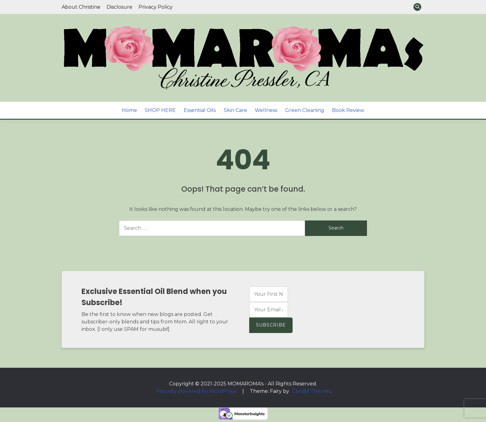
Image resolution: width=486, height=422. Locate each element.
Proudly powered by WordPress (197, 391)
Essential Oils (200, 110)
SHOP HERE (160, 110)
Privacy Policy (156, 7)
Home (129, 110)
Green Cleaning (304, 110)
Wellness (266, 110)
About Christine (81, 7)
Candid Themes (311, 391)
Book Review (348, 110)
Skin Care (235, 110)
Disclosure (119, 7)
